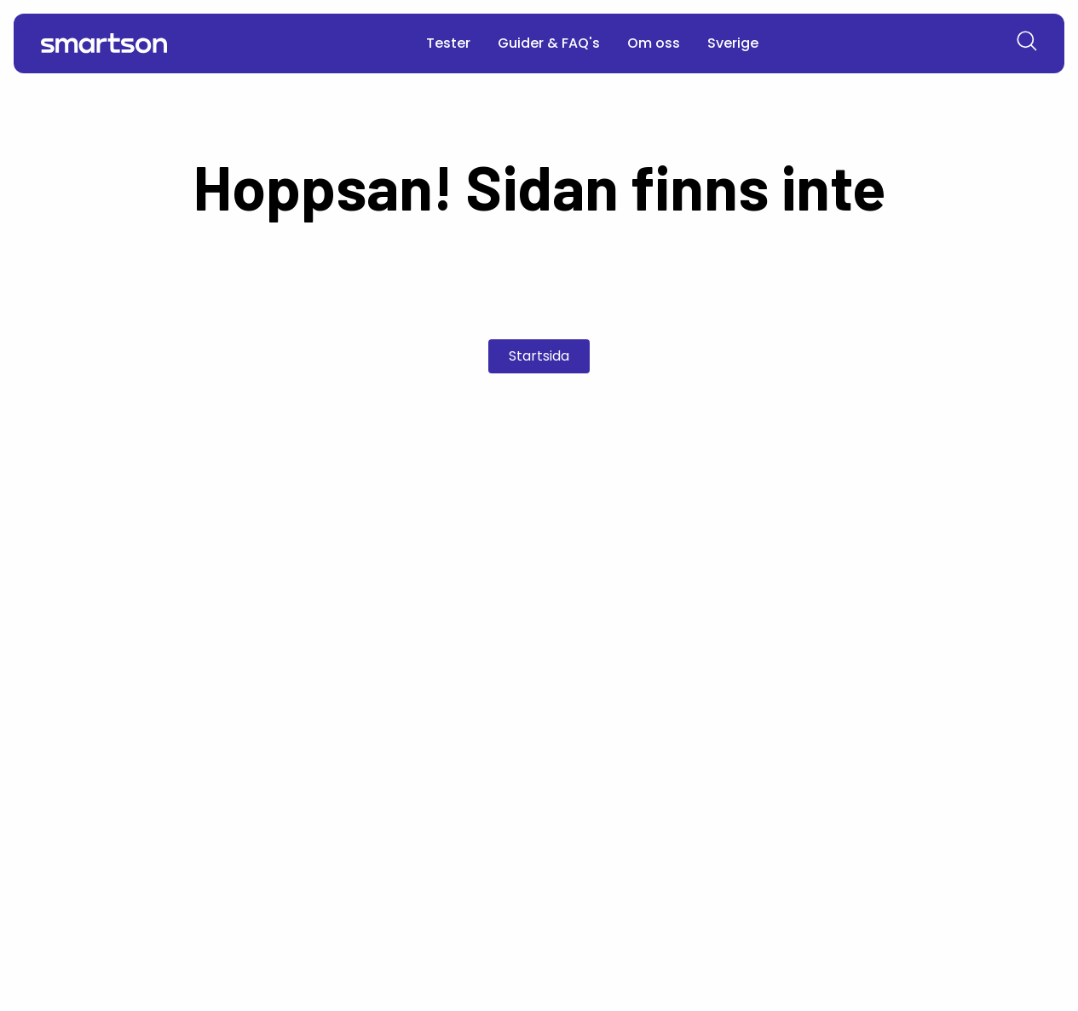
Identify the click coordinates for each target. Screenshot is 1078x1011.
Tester (448, 43)
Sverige (732, 43)
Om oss (653, 43)
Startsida (539, 356)
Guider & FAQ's (549, 43)
